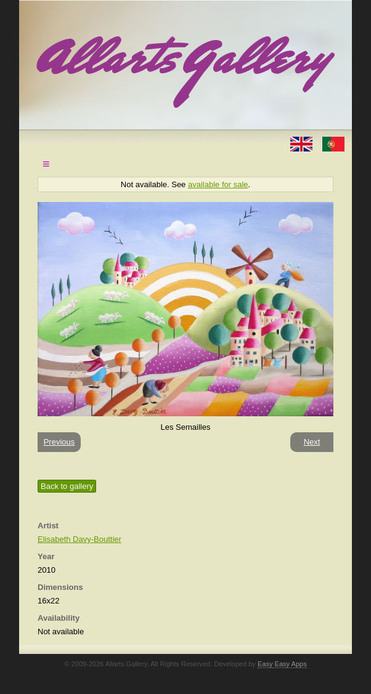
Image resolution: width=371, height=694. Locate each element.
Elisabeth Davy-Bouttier (79, 539)
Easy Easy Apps (282, 664)
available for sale (218, 184)
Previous (59, 441)
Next (312, 441)
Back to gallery (67, 486)
